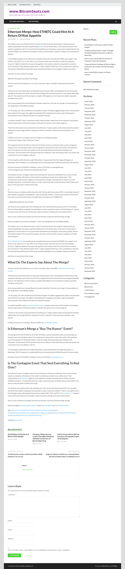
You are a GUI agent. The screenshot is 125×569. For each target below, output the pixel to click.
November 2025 (89, 115)
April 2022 (88, 258)
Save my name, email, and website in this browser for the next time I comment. (39, 550)
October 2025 (89, 118)
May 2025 (87, 135)
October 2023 (89, 198)
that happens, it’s (67, 393)
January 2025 (89, 148)
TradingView (48, 405)
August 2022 (88, 244)
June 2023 (88, 211)
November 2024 (89, 155)
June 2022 (88, 251)
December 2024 (89, 151)
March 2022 (88, 261)
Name (10, 521)
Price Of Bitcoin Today (91, 293)
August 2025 (88, 125)
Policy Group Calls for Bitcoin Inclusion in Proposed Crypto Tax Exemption (68, 436)
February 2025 (89, 145)
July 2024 (87, 168)
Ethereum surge (28, 413)
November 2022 (89, 234)
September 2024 (90, 161)
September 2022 (90, 241)
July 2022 (87, 248)
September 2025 (90, 121)
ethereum (19, 413)
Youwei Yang (37, 415)
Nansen (55, 413)
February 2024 (89, 184)
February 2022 (89, 264)
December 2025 (89, 111)
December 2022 (89, 231)
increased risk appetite (45, 413)
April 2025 (88, 138)
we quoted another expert (35, 305)
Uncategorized (89, 297)
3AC (12, 410)
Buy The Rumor (42, 410)
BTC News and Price (25, 4)
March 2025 (88, 141)
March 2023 (88, 221)
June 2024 (88, 171)
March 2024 (88, 181)
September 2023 (90, 201)
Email (10, 530)
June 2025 (88, 131)
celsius (50, 410)
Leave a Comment (25, 39)
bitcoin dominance (31, 410)
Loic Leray (24, 405)
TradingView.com (57, 357)
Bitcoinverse (37, 4)
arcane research (19, 410)
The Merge (70, 413)
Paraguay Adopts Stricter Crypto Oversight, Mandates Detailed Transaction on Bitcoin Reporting (43, 437)
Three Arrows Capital (25, 415)
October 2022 (89, 238)
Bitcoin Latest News (14, 28)
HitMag (114, 566)
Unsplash (33, 405)
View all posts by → (28, 469)
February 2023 (89, 224)
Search (85, 29)
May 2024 (87, 174)
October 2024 (89, 158)
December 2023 (89, 191)
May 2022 (87, 254)
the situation (23, 378)
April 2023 (88, 218)
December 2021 (89, 271)
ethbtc (14, 413)
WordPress (106, 566)
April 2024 (88, 178)
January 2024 (89, 188)
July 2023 (87, 208)
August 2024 (88, 165)
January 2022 (89, 268)
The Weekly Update (16, 241)
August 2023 (88, 204)
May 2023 (87, 214)
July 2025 (87, 128)
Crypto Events (89, 290)
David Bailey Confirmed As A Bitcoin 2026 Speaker (18, 435)
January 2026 (89, 108)
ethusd (35, 413)
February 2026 (89, 105)
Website (11, 539)
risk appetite (62, 413)
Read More (16, 420)
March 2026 (88, 101)
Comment (12, 495)
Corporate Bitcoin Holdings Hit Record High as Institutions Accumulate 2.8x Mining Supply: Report (100, 66)
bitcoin (41, 46)
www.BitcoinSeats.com (29, 11)
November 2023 (89, 194)
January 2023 (89, 228)
